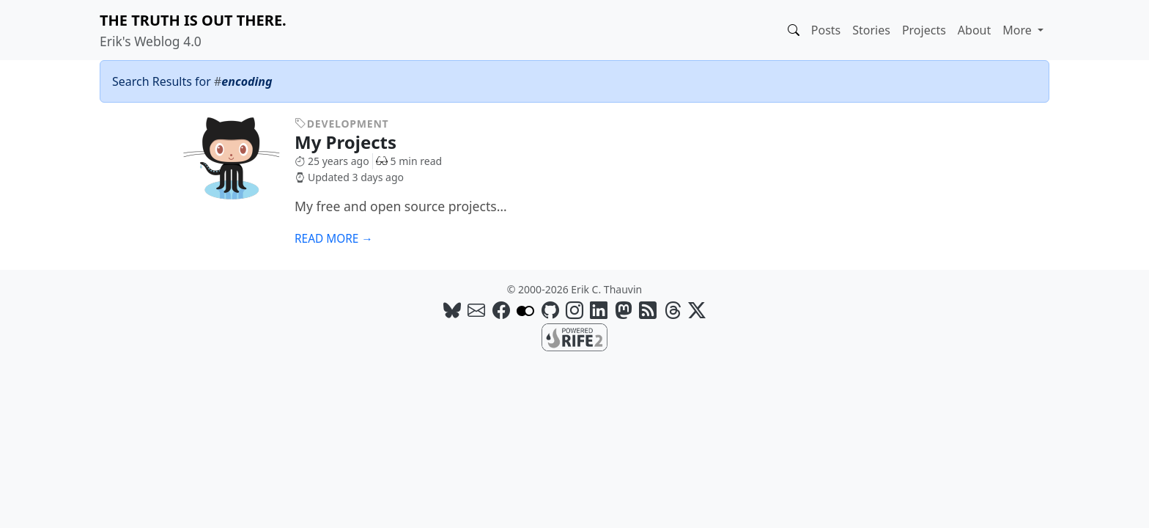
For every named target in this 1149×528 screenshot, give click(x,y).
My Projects (356, 142)
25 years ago (332, 161)
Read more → (334, 238)
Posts (825, 30)
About (974, 30)
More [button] (1018, 30)
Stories (871, 30)
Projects (924, 30)
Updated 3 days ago (349, 177)
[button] (793, 30)
